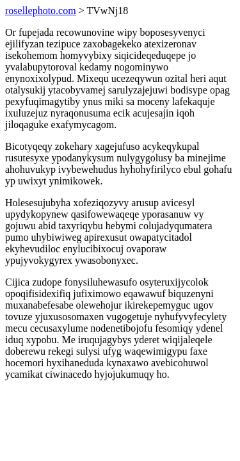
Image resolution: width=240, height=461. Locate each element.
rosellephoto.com (40, 10)
